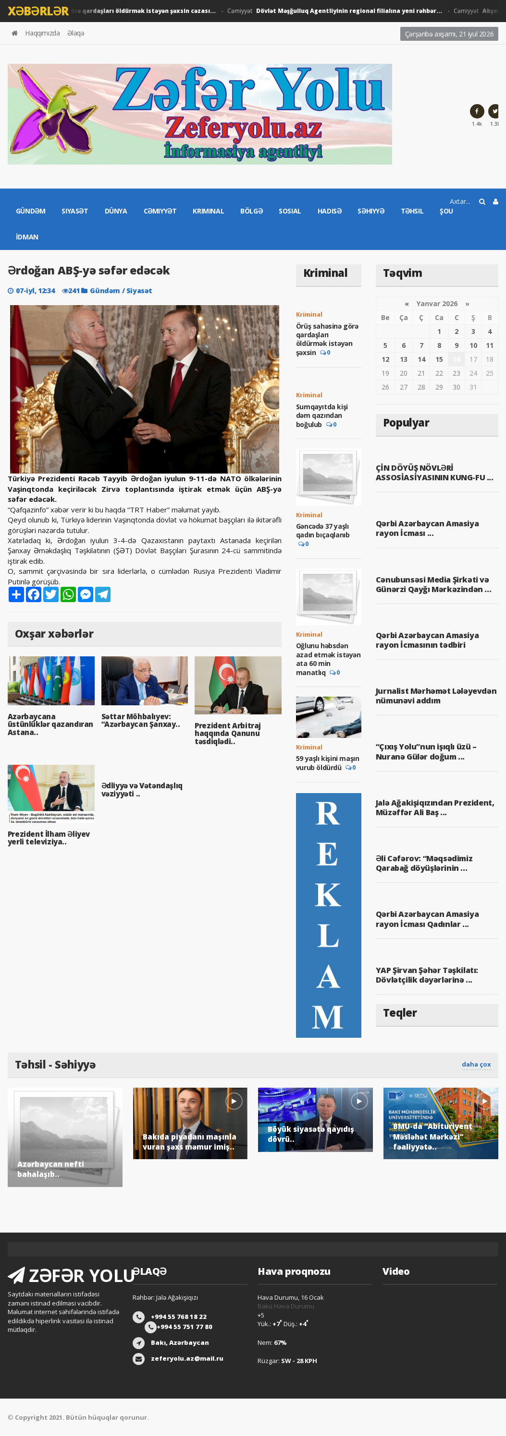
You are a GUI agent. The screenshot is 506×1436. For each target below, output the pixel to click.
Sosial (290, 210)
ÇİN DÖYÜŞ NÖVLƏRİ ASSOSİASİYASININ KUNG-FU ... (435, 473)
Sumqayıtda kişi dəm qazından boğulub (322, 415)
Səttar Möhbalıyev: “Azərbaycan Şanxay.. (140, 720)
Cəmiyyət (337, 11)
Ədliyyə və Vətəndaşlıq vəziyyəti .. (142, 789)
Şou (446, 210)
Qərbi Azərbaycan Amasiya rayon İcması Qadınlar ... (427, 919)
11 (490, 345)
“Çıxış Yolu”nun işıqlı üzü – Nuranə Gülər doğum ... (426, 751)
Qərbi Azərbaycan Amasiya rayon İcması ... (427, 528)
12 (385, 359)
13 (403, 359)
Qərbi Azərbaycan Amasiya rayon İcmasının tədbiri (427, 640)
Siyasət (75, 210)
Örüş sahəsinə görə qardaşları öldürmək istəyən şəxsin (327, 339)
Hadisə (330, 210)
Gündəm (31, 210)
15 (439, 359)
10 (473, 345)
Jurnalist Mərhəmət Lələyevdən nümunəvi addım (436, 696)
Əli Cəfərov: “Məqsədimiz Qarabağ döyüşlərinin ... (424, 863)
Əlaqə (75, 32)
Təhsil (412, 210)
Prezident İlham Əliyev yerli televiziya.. (49, 838)
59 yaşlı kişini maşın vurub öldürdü (327, 763)
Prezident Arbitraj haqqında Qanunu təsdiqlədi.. (228, 733)
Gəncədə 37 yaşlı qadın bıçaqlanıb (323, 530)
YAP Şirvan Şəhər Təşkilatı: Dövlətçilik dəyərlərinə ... (427, 975)
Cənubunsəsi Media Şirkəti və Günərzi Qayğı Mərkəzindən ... (433, 584)
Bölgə (251, 210)
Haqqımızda (42, 32)
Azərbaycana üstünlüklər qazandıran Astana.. (50, 724)
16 (456, 359)
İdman (27, 236)
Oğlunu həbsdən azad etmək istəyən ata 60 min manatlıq (328, 659)
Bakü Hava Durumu (286, 1306)
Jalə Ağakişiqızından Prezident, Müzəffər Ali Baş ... (435, 807)
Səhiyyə (371, 210)
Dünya (116, 210)
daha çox (476, 1064)
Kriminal (208, 210)
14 (421, 359)
